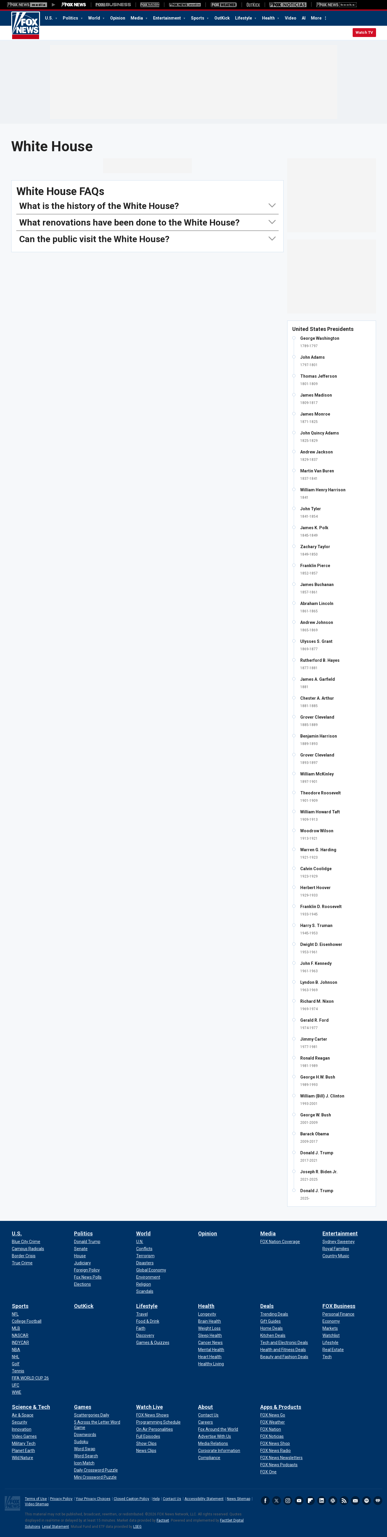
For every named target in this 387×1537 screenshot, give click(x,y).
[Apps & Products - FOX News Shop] (275, 1443)
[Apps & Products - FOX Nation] (270, 1429)
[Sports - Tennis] (18, 1371)
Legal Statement (55, 1527)
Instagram (287, 1500)
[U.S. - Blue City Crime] (26, 1241)
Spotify (366, 1500)
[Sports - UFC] (15, 1385)
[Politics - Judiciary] (82, 1263)
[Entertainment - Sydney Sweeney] (338, 1241)
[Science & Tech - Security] (19, 1422)
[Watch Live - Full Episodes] (148, 1436)
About (205, 1407)
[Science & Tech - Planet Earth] (23, 1450)
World (94, 18)
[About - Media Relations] (213, 1443)
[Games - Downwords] (85, 1434)
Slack (332, 1500)
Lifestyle (244, 18)
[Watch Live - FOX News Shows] (152, 1415)
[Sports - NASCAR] (20, 1335)
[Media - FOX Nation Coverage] (280, 1241)
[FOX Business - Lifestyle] (330, 1342)
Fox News (25, 26)
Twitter (276, 1500)
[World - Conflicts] (144, 1248)
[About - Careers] (205, 1422)
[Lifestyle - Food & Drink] (147, 1321)
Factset (163, 1520)
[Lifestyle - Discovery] (145, 1335)
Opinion (117, 18)
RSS (344, 1500)
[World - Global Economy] (151, 1270)
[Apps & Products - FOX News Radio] (275, 1450)
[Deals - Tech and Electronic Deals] (284, 1342)
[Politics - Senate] (81, 1248)
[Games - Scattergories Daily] (91, 1415)
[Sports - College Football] (26, 1321)
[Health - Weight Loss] (209, 1328)
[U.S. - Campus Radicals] (28, 1248)
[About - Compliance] (209, 1457)
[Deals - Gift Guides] (270, 1321)
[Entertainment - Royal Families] (335, 1248)
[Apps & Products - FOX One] (268, 1472)
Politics (71, 18)
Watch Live (149, 1407)
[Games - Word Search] (86, 1456)
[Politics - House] (80, 1255)
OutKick (222, 18)
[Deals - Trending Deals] (274, 1314)
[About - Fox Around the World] (218, 1429)
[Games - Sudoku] (81, 1441)
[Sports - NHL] (15, 1356)
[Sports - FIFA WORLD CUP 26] (30, 1378)
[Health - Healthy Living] (211, 1363)
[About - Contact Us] (208, 1415)
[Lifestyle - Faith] (140, 1328)
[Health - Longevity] (207, 1314)
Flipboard (310, 1500)
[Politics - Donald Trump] (87, 1241)
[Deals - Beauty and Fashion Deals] (284, 1356)
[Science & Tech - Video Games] (24, 1436)
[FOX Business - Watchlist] (331, 1335)
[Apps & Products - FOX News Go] (272, 1415)
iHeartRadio (377, 1500)
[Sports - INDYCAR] (20, 1342)
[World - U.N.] (139, 1241)
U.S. (49, 18)
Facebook (265, 1500)
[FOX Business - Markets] (330, 1328)
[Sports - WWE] (16, 1392)
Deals (267, 1306)
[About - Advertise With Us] (214, 1436)
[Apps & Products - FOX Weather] (272, 1422)
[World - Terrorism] (145, 1255)
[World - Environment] (148, 1277)
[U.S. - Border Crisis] (24, 1255)
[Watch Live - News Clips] (146, 1450)
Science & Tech (31, 1407)
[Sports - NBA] (16, 1349)
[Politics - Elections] (82, 1284)
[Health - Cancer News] (210, 1342)
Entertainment (167, 18)
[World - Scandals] (144, 1291)
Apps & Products (280, 1407)
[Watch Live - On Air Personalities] (154, 1429)
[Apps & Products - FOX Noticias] (272, 1436)
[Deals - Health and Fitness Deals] (283, 1349)
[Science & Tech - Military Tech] (24, 1443)
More (316, 18)
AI (304, 18)
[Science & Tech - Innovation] (21, 1429)
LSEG (137, 1527)
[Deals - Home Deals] (271, 1328)
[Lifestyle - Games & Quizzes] (152, 1342)
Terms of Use (36, 1499)
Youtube (299, 1500)
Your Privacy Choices (93, 1499)
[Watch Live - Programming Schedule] (158, 1422)
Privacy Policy (61, 1499)
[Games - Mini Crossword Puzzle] (95, 1477)
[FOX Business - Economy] (331, 1321)
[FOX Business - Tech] (327, 1356)
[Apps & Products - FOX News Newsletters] (281, 1457)
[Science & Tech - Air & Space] (22, 1415)
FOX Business (338, 1306)
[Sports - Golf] (16, 1363)
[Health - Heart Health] (209, 1356)
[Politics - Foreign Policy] (87, 1270)
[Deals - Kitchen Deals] (272, 1335)
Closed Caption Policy (131, 1499)
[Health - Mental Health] (211, 1349)
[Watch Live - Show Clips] (146, 1443)
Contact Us (172, 1499)
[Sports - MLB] (16, 1328)
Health (269, 18)
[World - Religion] (143, 1284)
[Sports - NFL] (15, 1314)
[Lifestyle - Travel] (142, 1314)
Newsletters (355, 1500)
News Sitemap (238, 1499)
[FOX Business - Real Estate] (333, 1349)
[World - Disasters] (145, 1263)
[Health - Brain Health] (209, 1321)
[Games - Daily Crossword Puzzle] (96, 1470)
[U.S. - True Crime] (22, 1263)
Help (156, 1499)
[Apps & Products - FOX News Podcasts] (279, 1464)
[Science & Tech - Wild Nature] (22, 1457)
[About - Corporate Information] (219, 1450)
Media (137, 18)
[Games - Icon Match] (84, 1463)
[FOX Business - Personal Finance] (338, 1314)
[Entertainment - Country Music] (335, 1255)
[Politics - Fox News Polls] (88, 1277)
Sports (198, 18)
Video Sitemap (37, 1504)
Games (82, 1407)
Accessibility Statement (204, 1499)
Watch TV (364, 32)
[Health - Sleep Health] (210, 1335)
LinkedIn (321, 1500)
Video (290, 18)
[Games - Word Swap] (84, 1448)
